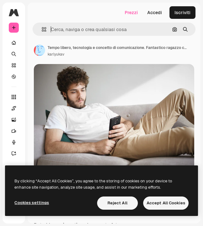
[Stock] (14, 65)
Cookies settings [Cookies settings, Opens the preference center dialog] (31, 202)
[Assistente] (17, 153)
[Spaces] (17, 108)
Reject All (117, 203)
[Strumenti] (14, 97)
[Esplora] (14, 77)
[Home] (14, 43)
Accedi (154, 12)
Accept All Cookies (166, 203)
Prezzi (131, 12)
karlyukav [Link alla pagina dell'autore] (56, 54)
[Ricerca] (14, 54)
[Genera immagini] (17, 120)
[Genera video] (17, 131)
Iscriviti (182, 12)
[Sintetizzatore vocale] (17, 142)
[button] (41, 29)
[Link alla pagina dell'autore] (39, 50)
